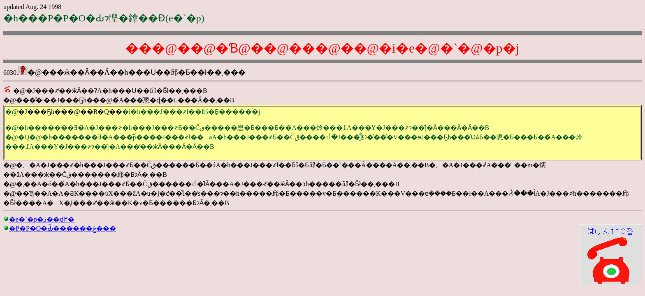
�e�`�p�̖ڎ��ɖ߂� (41, 219)
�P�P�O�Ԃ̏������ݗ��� (62, 228)
